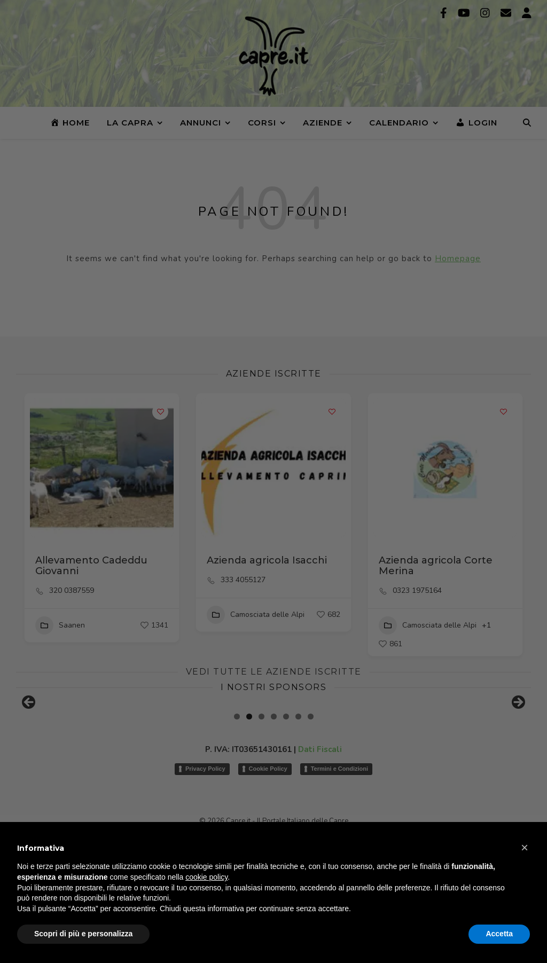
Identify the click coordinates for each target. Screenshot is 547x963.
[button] (524, 847)
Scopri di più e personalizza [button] (83, 933)
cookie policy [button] (206, 877)
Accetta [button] (499, 933)
